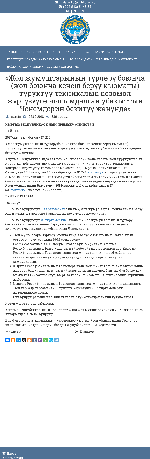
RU (75, 11)
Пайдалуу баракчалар (25, 66)
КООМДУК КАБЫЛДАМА (63, 66)
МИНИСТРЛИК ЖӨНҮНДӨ (45, 51)
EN (82, 11)
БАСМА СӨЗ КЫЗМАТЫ (111, 51)
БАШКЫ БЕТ (15, 51)
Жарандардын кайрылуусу (118, 59)
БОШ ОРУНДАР (81, 59)
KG (68, 11)
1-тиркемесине (53, 209)
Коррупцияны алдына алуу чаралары (37, 59)
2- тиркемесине (54, 220)
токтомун (95, 172)
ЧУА (88, 51)
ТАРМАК (73, 51)
